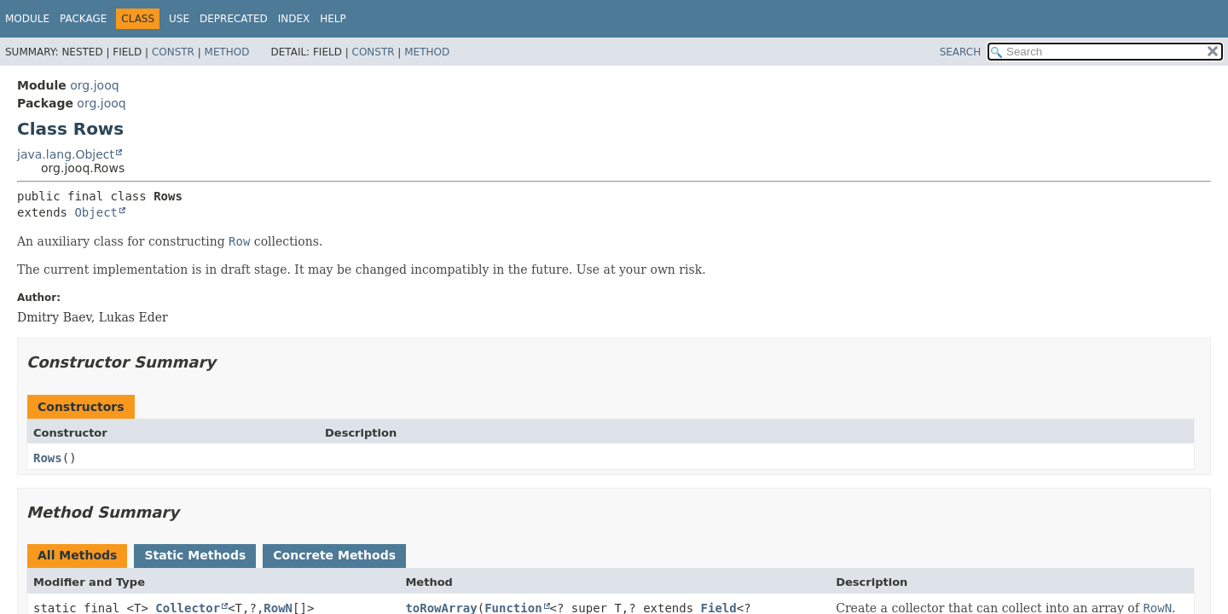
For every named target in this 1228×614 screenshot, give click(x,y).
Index (294, 19)
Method (227, 52)
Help (333, 19)
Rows (47, 458)
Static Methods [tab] (195, 555)
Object (96, 212)
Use (179, 19)
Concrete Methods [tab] (334, 555)
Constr (173, 52)
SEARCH (961, 52)
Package (83, 19)
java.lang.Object (65, 154)
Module (27, 19)
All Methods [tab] (77, 555)
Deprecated (234, 19)
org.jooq (94, 85)
